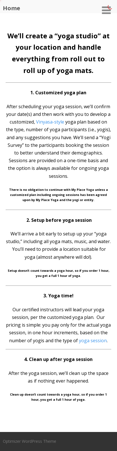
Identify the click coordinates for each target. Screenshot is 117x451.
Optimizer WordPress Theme (29, 441)
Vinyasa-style (50, 122)
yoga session (93, 340)
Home (11, 8)
